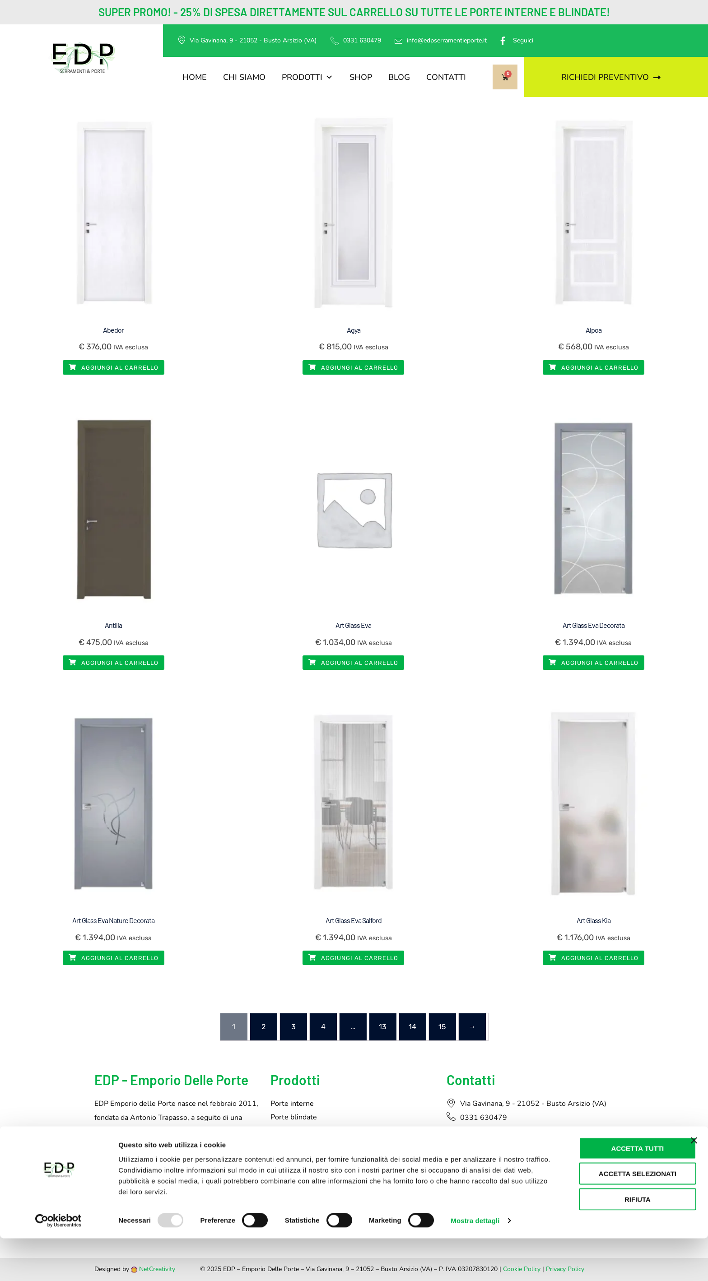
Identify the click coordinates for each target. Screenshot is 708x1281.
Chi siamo (244, 77)
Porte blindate (293, 1117)
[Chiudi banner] (694, 1182)
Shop (360, 77)
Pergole (283, 1158)
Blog (399, 77)
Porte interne (292, 1104)
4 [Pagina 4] (323, 1026)
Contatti (446, 77)
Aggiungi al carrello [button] (113, 367)
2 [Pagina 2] (263, 1026)
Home (194, 77)
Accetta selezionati (609, 1216)
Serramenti (288, 1131)
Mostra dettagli (475, 1263)
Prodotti (307, 77)
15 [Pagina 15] (442, 1026)
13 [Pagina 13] (383, 1026)
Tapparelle (287, 1144)
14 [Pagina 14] (412, 1026)
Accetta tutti (609, 1190)
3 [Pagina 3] (293, 1026)
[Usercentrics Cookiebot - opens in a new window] (58, 1263)
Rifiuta (609, 1241)
